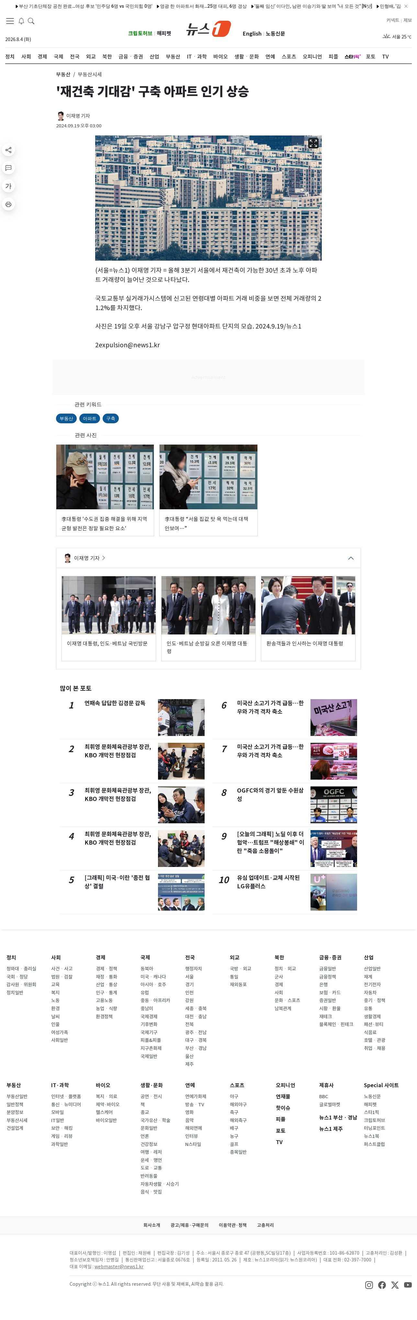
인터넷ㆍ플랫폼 (66, 1096)
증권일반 (327, 1000)
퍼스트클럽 (374, 1144)
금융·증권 (330, 957)
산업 (369, 957)
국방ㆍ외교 (240, 969)
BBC (323, 1096)
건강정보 (149, 1144)
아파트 (89, 418)
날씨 (55, 1017)
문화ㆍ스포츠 (287, 1000)
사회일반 (59, 1040)
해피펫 (164, 33)
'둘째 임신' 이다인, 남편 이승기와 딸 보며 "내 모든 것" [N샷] (294, 6)
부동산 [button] (63, 74)
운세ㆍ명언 (151, 1160)
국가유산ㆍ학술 (155, 1120)
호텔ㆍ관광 (374, 1040)
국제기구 (149, 1032)
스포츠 (237, 1085)
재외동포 (238, 985)
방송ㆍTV (194, 1105)
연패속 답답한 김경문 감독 (115, 703)
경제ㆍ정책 (106, 969)
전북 (189, 1024)
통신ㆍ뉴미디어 (66, 1105)
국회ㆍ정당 (17, 977)
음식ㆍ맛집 (151, 1192)
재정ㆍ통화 (106, 977)
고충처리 (265, 1225)
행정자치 (193, 969)
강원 (189, 1000)
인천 (189, 993)
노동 (55, 1000)
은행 (323, 985)
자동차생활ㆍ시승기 (160, 1184)
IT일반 (57, 1120)
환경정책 (104, 1017)
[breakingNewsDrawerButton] (21, 21)
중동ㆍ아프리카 (155, 1000)
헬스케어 (104, 1112)
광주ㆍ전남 (196, 1032)
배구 (234, 1128)
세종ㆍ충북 (196, 1009)
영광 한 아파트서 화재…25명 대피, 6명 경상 (184, 6)
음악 (189, 1120)
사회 (56, 957)
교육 (55, 985)
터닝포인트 (374, 1128)
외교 (235, 957)
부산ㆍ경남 (196, 1048)
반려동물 (149, 1176)
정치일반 (14, 993)
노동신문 (275, 33)
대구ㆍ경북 (196, 1040)
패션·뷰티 (373, 1024)
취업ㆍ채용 (374, 1048)
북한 (279, 957)
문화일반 (149, 1128)
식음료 (370, 1032)
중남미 (147, 1009)
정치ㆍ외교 (285, 969)
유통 (368, 1009)
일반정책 (14, 1105)
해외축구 (238, 1120)
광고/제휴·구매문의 (189, 1225)
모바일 (57, 1112)
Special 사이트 (381, 1085)
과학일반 (59, 1144)
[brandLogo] (208, 28)
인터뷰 (191, 1136)
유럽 (145, 993)
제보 (407, 20)
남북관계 (283, 1009)
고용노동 (104, 1000)
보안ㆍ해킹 (62, 1128)
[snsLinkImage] (369, 1285)
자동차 (370, 993)
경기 (189, 985)
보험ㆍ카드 (330, 993)
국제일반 (149, 1056)
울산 (189, 1056)
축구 (234, 1112)
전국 (190, 957)
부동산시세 (17, 1120)
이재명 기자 (78, 116)
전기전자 (372, 985)
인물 (55, 1024)
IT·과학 (60, 1085)
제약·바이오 (107, 1105)
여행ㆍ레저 (151, 1152)
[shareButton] (8, 149)
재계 (368, 977)
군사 (279, 977)
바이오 (103, 1085)
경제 (101, 957)
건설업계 (14, 1128)
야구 (234, 1096)
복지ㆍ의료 (106, 1096)
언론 (145, 1136)
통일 (234, 977)
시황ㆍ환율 (330, 1009)
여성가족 (59, 1032)
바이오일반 (106, 1120)
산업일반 (372, 969)
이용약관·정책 (233, 1225)
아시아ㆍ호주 (153, 985)
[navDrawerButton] (10, 21)
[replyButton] (8, 167)
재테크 (325, 1017)
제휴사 (326, 1085)
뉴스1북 (371, 1136)
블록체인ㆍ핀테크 (336, 1024)
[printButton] (8, 204)
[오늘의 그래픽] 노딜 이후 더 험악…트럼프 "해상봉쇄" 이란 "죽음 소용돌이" (270, 842)
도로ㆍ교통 (151, 1168)
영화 (189, 1112)
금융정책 (327, 977)
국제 (145, 957)
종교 (145, 1112)
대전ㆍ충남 (196, 1017)
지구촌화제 (151, 1048)
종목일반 (238, 1152)
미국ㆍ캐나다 (153, 977)
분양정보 (14, 1112)
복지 (55, 993)
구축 (110, 418)
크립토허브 (140, 33)
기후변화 (149, 1024)
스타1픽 (371, 1112)
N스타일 (193, 1144)
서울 (189, 977)
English (252, 33)
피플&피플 (151, 1040)
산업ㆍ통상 (106, 985)
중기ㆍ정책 (374, 1000)
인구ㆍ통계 (106, 993)
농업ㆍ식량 (106, 1009)
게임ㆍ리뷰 (62, 1136)
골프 (234, 1144)
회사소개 (151, 1225)
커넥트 (393, 20)
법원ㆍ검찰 (62, 977)
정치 (11, 957)
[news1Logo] (32, 1258)
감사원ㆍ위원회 (21, 985)
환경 (55, 1009)
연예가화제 (195, 1096)
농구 (234, 1136)
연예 (190, 1085)
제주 (189, 1064)
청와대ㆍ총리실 (21, 969)
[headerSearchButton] (31, 21)
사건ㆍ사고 (62, 969)
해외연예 (193, 1128)
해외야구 (238, 1105)
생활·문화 (152, 1085)
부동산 (66, 418)
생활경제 (372, 1017)
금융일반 (327, 969)
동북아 (147, 969)
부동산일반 (17, 1096)
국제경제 (149, 1017)
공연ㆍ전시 (151, 1096)
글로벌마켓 (329, 1105)
